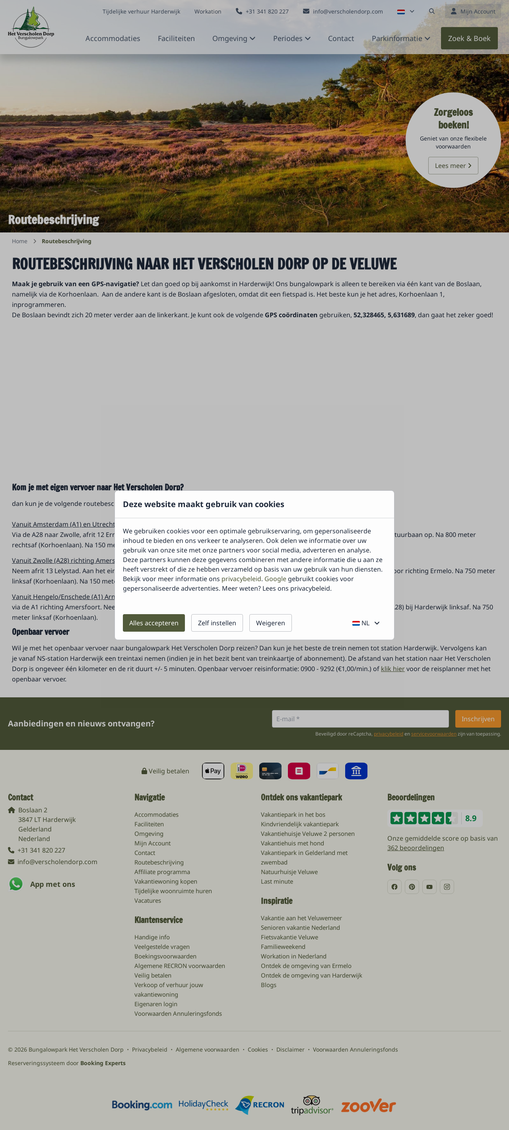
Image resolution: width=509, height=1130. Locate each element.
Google (275, 578)
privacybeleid (241, 578)
